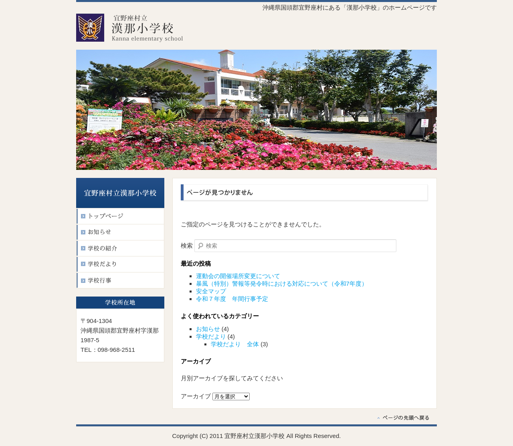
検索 (187, 245)
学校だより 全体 (235, 344)
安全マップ (211, 291)
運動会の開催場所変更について (238, 275)
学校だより (211, 336)
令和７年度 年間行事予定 (232, 298)
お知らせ (208, 328)
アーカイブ (196, 396)
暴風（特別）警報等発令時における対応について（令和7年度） (282, 283)
